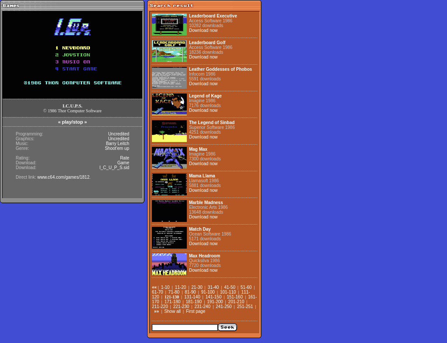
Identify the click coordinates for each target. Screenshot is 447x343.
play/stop (72, 122)
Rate (124, 158)
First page (195, 311)
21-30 (197, 287)
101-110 (228, 292)
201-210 (236, 301)
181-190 (194, 301)
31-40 (213, 287)
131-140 (192, 296)
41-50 (229, 287)
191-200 (215, 301)
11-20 (180, 287)
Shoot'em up (117, 148)
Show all (172, 311)
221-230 (181, 306)
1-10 (165, 287)
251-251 (245, 306)
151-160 (235, 296)
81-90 (190, 292)
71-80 (174, 292)
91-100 (208, 292)
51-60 (246, 287)
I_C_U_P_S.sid (114, 167)
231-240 (202, 306)
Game (123, 162)
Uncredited (118, 134)
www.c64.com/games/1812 (63, 177)
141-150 (214, 296)
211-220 (160, 306)
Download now (203, 30)
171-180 (173, 301)
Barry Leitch (117, 143)
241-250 (224, 306)
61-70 (157, 292)
